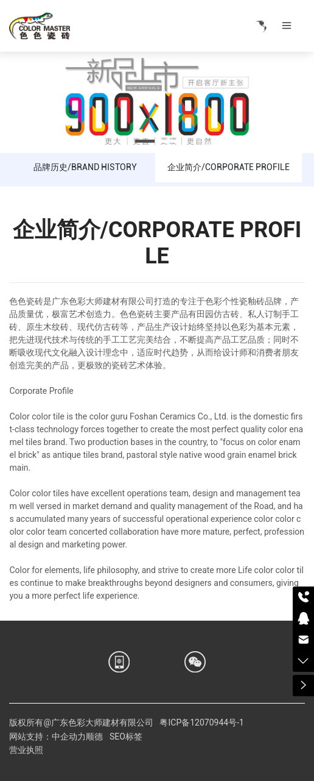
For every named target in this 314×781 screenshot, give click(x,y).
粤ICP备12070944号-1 (201, 722)
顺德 (94, 736)
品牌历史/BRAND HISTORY (85, 167)
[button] (145, 141)
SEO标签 (126, 736)
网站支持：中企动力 (47, 736)
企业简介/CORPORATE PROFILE (228, 167)
